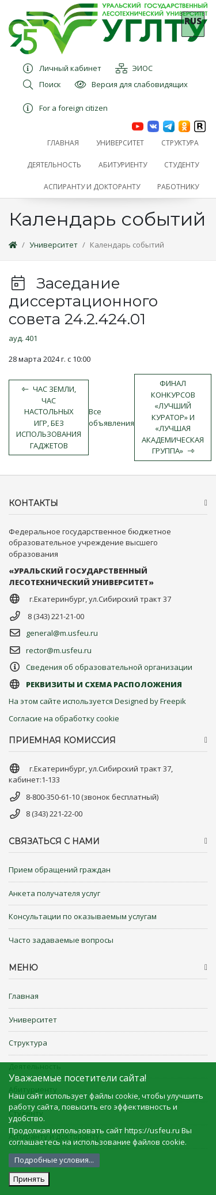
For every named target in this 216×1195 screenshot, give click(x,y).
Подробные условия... (54, 1160)
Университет (53, 244)
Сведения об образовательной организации (109, 667)
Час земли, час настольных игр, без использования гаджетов (48, 417)
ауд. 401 (23, 338)
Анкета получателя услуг (54, 893)
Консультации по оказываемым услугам (83, 916)
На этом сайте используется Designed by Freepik (97, 701)
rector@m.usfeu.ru (59, 650)
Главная (24, 996)
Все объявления (111, 417)
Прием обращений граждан (60, 869)
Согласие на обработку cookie (64, 718)
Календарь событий (127, 244)
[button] (120, 143)
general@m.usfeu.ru (62, 633)
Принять (29, 1179)
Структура (28, 1042)
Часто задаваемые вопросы (61, 940)
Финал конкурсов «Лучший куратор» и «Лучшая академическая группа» (173, 417)
